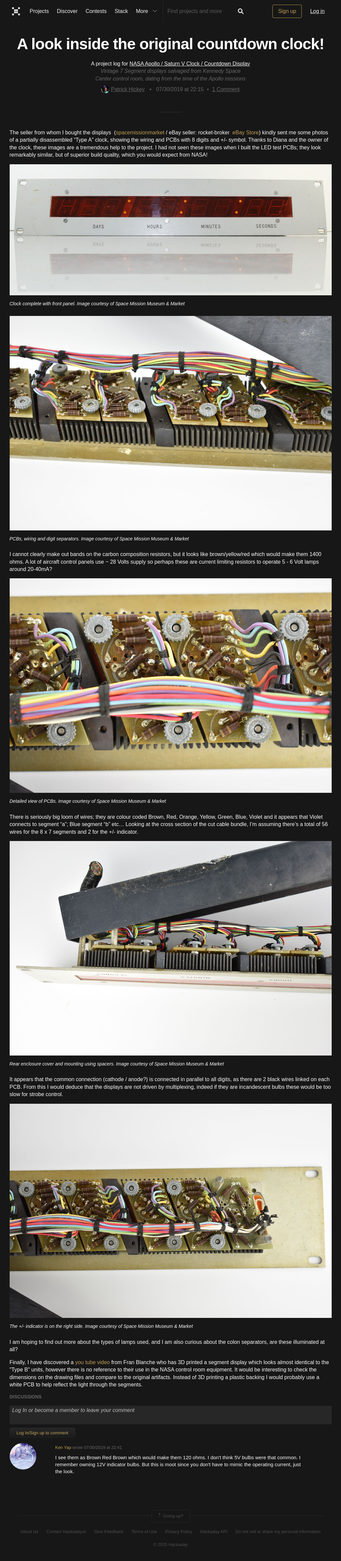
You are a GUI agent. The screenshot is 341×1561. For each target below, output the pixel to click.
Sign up (287, 11)
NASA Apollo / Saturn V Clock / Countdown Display (190, 64)
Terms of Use (144, 1531)
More (148, 11)
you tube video (92, 1362)
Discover (67, 11)
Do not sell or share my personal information (277, 1531)
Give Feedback (108, 1531)
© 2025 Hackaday (170, 1544)
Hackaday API (213, 1531)
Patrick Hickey (123, 89)
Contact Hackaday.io (66, 1531)
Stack (121, 11)
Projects (39, 11)
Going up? (170, 1516)
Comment (226, 89)
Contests (96, 11)
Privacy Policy (178, 1531)
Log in (317, 11)
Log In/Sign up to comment (42, 1432)
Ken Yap (63, 1447)
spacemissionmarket (140, 132)
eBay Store (245, 132)
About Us (29, 1531)
